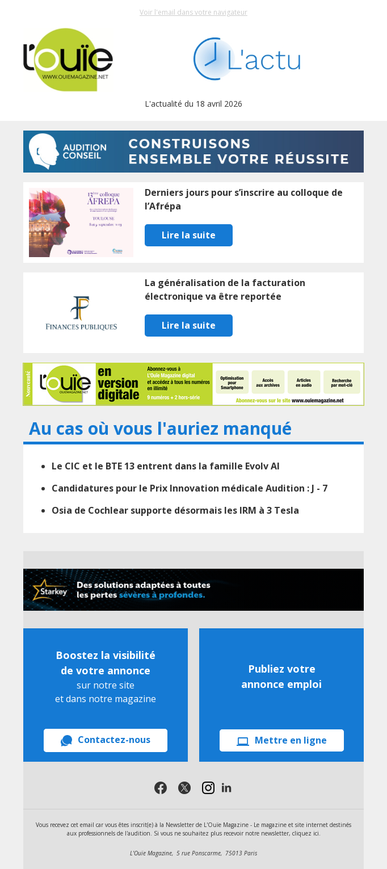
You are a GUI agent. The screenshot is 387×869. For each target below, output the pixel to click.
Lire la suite (189, 235)
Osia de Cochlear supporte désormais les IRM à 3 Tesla (175, 510)
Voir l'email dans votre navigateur (193, 12)
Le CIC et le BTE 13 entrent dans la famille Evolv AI (166, 466)
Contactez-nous (105, 739)
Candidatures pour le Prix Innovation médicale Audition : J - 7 (189, 488)
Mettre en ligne (282, 740)
